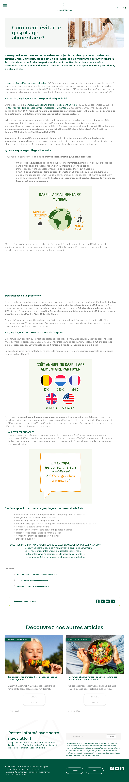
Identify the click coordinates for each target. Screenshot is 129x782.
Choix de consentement (17, 774)
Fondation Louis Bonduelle (64, 8)
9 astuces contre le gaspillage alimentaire (32, 586)
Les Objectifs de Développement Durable (32, 580)
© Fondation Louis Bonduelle (18, 766)
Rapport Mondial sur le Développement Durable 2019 (36, 574)
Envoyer (111, 736)
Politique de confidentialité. (89, 755)
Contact (75, 771)
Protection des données (17, 769)
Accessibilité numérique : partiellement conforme (28, 772)
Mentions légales (40, 766)
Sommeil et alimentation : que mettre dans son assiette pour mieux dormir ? (92, 678)
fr (117, 9)
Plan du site (35, 769)
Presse (95, 771)
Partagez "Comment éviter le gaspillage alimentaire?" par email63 (113, 601)
